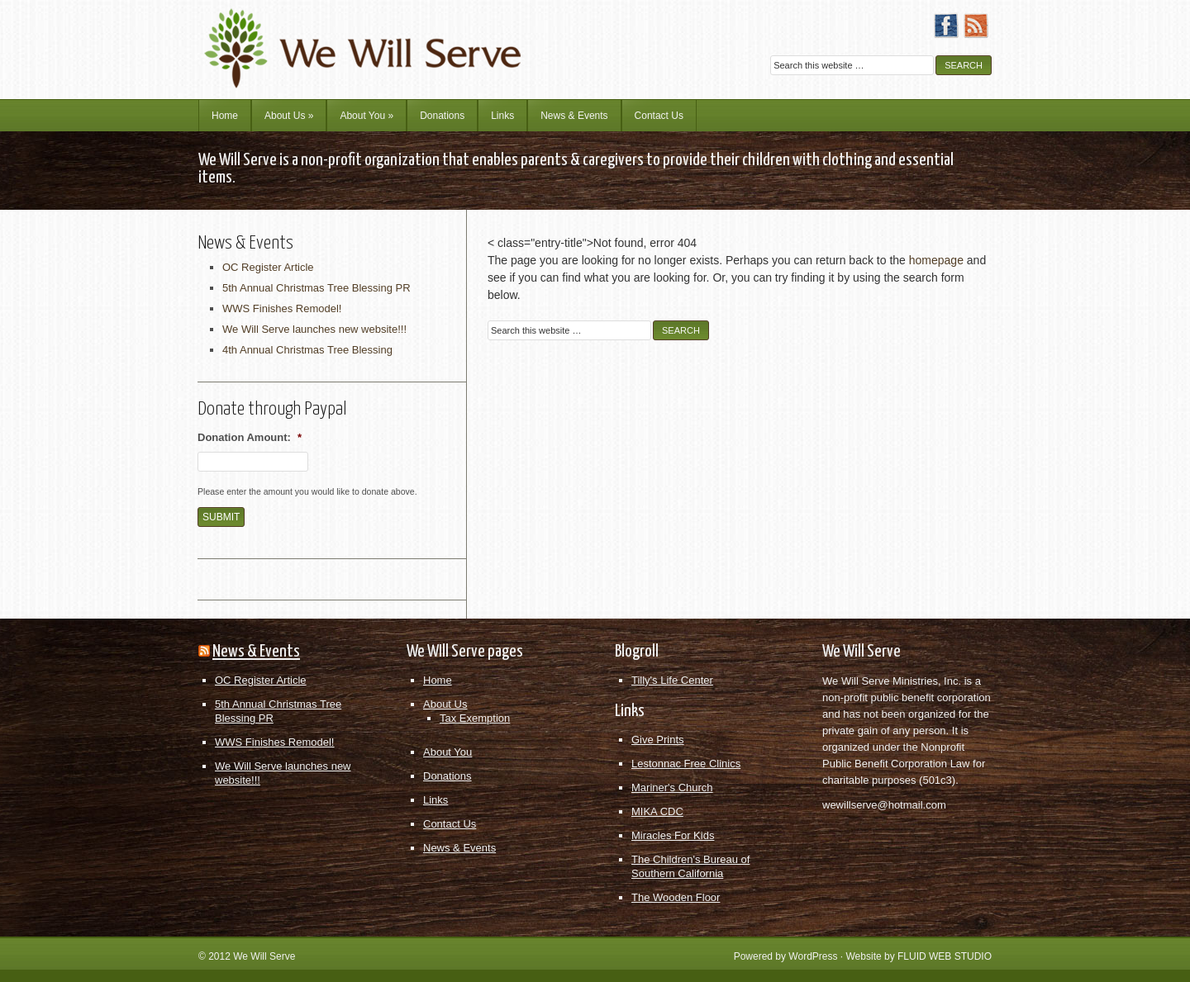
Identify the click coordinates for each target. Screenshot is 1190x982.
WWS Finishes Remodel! (281, 308)
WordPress (812, 956)
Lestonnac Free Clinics (685, 763)
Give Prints (657, 739)
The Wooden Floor (675, 897)
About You (366, 115)
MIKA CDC (657, 811)
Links (502, 115)
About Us (288, 115)
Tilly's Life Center (672, 680)
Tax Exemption (475, 718)
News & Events (573, 115)
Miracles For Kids (672, 835)
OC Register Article (268, 267)
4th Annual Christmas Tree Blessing (307, 350)
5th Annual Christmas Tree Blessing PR (316, 288)
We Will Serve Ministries (343, 37)
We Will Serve (264, 956)
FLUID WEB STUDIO (944, 956)
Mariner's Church (672, 787)
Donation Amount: (250, 437)
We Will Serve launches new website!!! (314, 329)
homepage (936, 260)
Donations (442, 115)
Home (225, 115)
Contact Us (659, 115)
